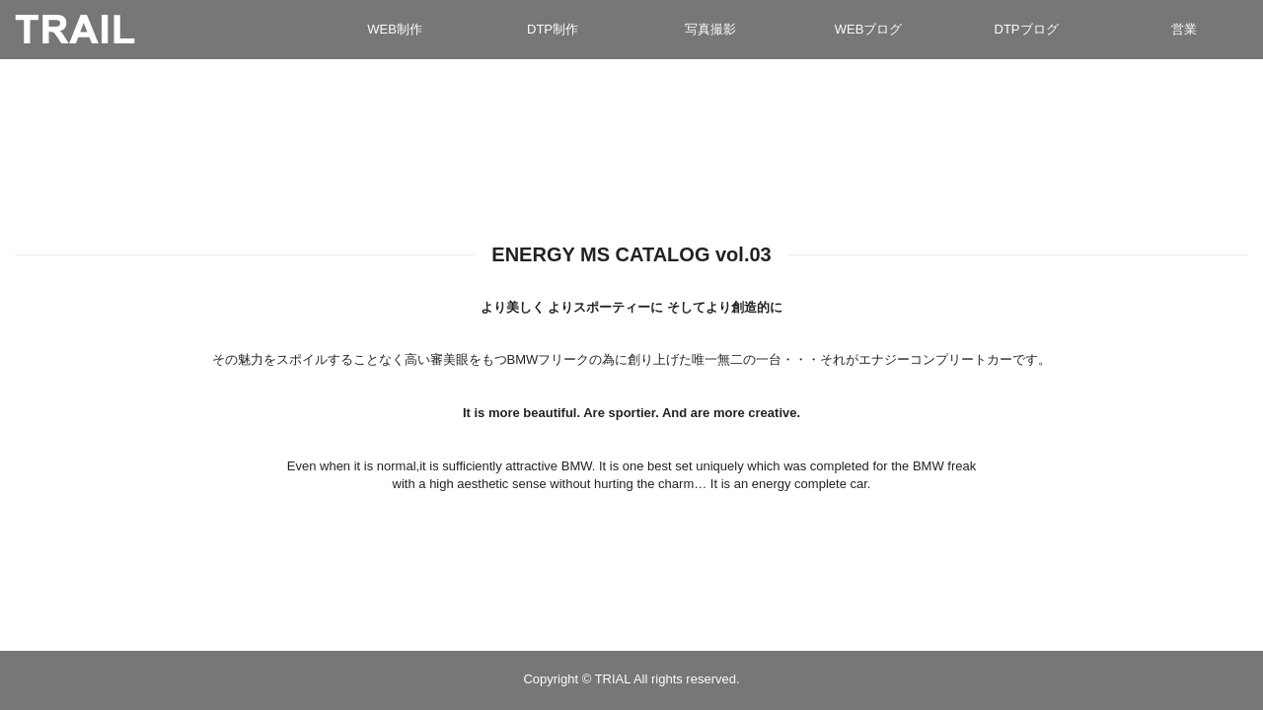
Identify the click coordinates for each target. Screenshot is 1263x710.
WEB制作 (394, 29)
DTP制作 (552, 29)
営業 (1184, 29)
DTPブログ (1027, 29)
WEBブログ (869, 29)
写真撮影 (710, 29)
